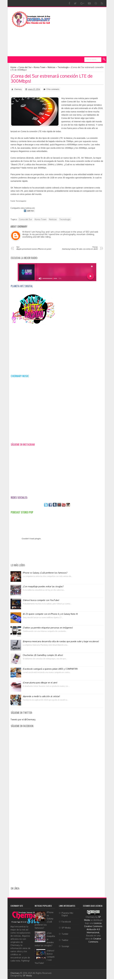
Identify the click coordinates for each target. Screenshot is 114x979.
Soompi (65, 946)
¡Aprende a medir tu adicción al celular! (41, 696)
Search (104, 59)
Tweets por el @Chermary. (23, 719)
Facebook (66, 921)
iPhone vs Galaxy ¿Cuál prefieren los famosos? (45, 572)
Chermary (15, 973)
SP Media (66, 927)
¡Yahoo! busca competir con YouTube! (41, 600)
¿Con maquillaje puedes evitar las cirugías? (43, 586)
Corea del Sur (25, 219)
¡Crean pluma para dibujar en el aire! (40, 682)
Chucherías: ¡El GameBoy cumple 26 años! (43, 655)
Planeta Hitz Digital (67, 914)
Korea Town (40, 219)
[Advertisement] (80, 31)
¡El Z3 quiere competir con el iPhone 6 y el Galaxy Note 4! (50, 614)
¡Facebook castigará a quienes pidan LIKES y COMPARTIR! (50, 669)
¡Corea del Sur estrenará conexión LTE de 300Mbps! (52, 78)
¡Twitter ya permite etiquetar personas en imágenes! (48, 627)
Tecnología (64, 219)
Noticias (53, 219)
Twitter (65, 940)
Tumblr (65, 934)
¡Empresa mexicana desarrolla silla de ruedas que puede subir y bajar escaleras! (61, 641)
